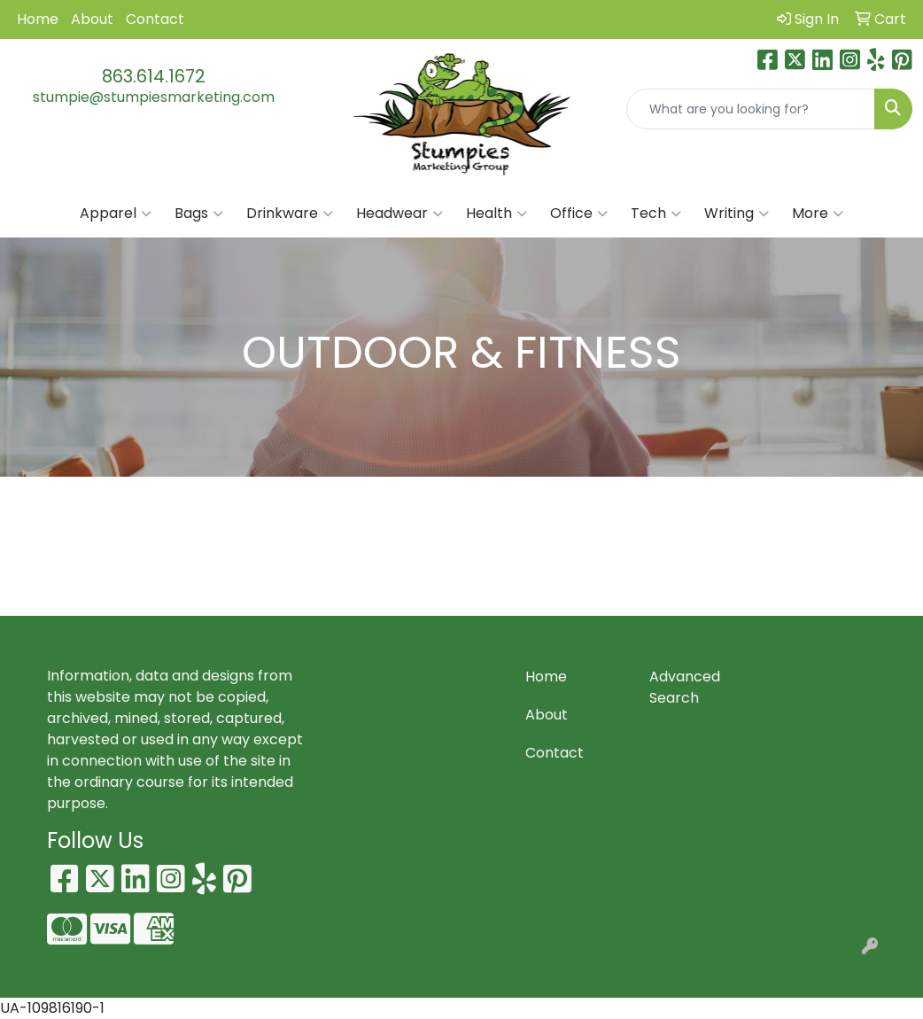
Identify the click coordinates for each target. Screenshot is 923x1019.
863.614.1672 (154, 76)
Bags (199, 213)
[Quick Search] (750, 109)
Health (496, 213)
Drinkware (289, 213)
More (817, 213)
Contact (155, 19)
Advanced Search (684, 687)
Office (579, 213)
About (92, 19)
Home (37, 19)
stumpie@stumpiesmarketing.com (154, 97)
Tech (656, 213)
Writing (736, 213)
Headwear (399, 213)
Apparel (115, 213)
